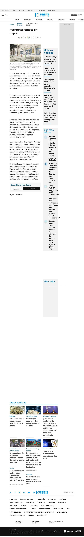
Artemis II (21, 10)
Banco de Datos (16, 502)
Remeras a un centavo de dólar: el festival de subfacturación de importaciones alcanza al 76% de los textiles (33, 460)
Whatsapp (34, 492)
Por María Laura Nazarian (16, 484)
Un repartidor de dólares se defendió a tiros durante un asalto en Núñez (17, 458)
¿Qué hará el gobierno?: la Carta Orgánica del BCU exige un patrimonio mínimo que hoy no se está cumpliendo (50, 427)
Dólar (14, 10)
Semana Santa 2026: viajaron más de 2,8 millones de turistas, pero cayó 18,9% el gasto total (52, 235)
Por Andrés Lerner (31, 470)
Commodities (57, 285)
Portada (13, 499)
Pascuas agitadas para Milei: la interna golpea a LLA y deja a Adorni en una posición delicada (52, 148)
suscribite (74, 14)
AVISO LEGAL (62, 512)
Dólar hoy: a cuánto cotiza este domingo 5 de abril (50, 71)
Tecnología (58, 509)
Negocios (61, 20)
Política (49, 20)
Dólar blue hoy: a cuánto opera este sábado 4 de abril (33, 480)
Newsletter (80, 19)
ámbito (12, 24)
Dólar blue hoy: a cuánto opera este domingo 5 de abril (50, 60)
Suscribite (31, 188)
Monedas (46, 285)
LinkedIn (24, 492)
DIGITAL (19, 522)
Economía (27, 20)
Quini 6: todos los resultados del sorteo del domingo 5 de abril (50, 117)
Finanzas (39, 20)
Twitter (10, 492)
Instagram (19, 492)
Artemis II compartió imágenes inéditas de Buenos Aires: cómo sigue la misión (53, 173)
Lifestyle (62, 502)
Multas (31, 515)
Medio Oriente (51, 10)
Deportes (34, 506)
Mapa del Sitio (15, 512)
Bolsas (51, 285)
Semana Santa (31, 10)
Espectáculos (44, 509)
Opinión (72, 20)
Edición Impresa (47, 506)
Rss (68, 509)
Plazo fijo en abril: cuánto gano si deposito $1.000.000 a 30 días (49, 84)
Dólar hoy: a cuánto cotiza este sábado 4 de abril (50, 455)
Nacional (13, 506)
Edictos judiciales (17, 515)
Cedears (63, 285)
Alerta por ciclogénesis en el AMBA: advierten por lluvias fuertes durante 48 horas (50, 101)
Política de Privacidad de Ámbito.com (39, 512)
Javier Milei (42, 10)
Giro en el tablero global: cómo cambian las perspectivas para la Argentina (17, 475)
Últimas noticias (26, 499)
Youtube (29, 492)
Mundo (23, 506)
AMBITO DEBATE (56, 522)
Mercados (30, 502)
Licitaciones (42, 515)
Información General (18, 509)
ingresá (80, 14)
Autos (33, 509)
